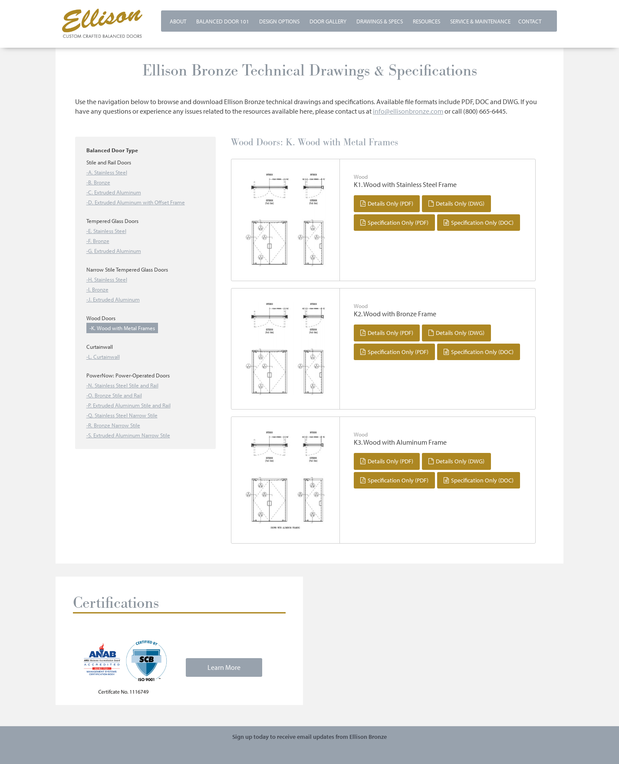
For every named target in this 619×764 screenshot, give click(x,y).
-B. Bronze (98, 182)
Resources (426, 21)
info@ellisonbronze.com (408, 111)
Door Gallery (328, 21)
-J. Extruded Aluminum (113, 299)
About (178, 21)
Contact (529, 21)
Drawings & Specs (379, 21)
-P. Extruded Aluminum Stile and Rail (128, 405)
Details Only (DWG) (460, 203)
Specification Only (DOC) (482, 222)
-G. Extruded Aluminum (113, 250)
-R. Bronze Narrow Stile (113, 425)
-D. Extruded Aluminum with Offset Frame (135, 202)
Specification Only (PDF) (398, 222)
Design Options (279, 21)
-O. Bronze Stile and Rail (114, 395)
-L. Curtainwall (103, 356)
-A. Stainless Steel (106, 172)
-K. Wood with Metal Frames (122, 328)
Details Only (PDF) (390, 203)
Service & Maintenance (480, 21)
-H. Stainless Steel (106, 279)
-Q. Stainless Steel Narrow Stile (122, 415)
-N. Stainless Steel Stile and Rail (122, 385)
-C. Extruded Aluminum (113, 192)
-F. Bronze (97, 240)
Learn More (223, 667)
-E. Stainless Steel (106, 230)
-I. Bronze (97, 289)
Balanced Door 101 (222, 21)
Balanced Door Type (112, 150)
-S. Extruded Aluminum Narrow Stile (128, 435)
